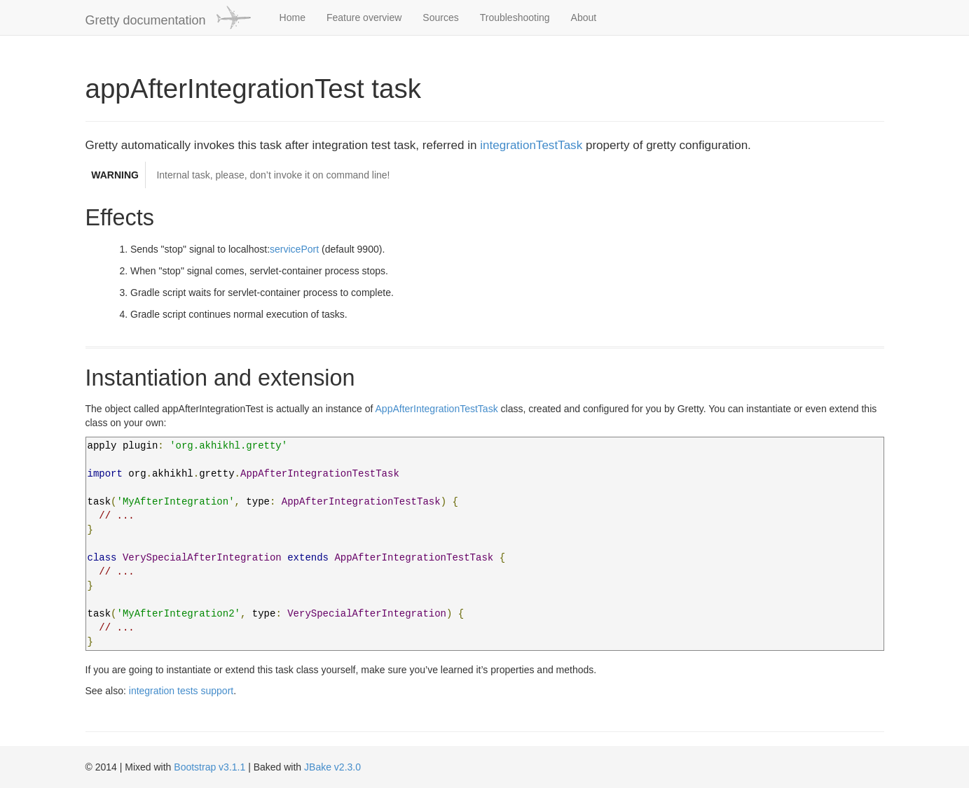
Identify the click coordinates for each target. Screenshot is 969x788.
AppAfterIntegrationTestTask (437, 408)
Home (292, 17)
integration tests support (181, 690)
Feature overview (364, 17)
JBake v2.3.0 (332, 767)
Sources (440, 17)
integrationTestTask (531, 145)
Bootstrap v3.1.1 (209, 767)
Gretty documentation (168, 17)
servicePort (294, 249)
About (584, 17)
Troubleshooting (515, 17)
